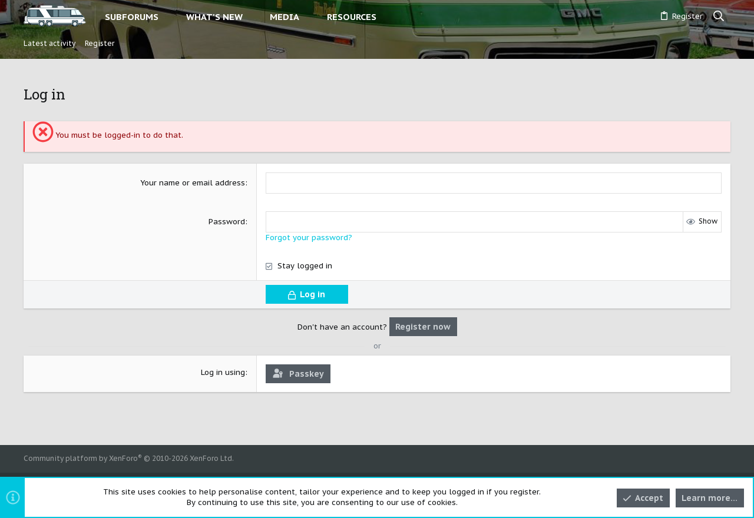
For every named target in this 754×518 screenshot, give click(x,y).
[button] (168, 17)
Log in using (223, 372)
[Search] (718, 16)
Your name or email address (192, 183)
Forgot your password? (309, 238)
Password (227, 222)
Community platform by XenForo (129, 458)
